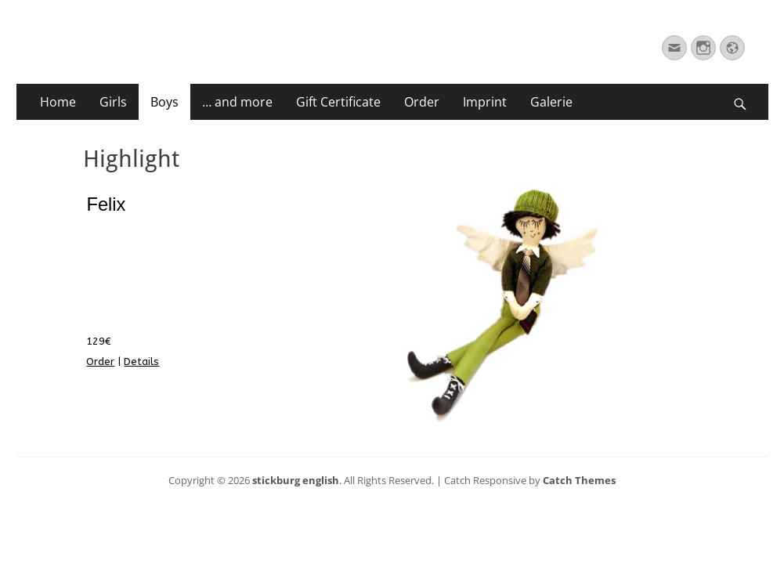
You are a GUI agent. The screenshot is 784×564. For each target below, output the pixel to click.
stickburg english (295, 480)
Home (58, 101)
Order (421, 101)
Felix (105, 204)
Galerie (551, 101)
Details (141, 361)
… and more (237, 101)
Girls (113, 101)
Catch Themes (579, 480)
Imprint (485, 101)
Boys (164, 101)
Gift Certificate (338, 101)
